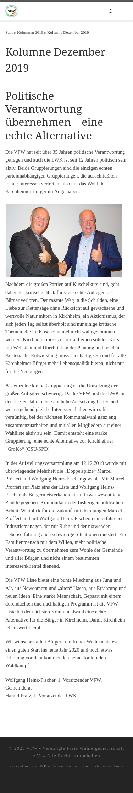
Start (9, 32)
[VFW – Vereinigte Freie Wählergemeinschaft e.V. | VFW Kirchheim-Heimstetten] (11, 10)
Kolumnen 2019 (30, 32)
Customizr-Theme (107, 766)
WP (43, 766)
